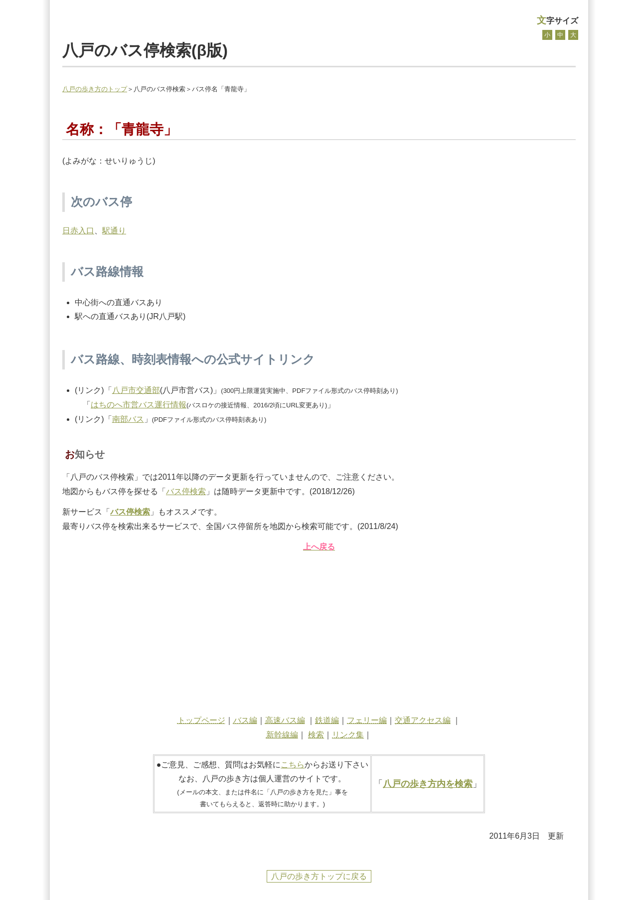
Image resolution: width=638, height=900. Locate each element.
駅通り (114, 230)
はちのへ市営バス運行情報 (138, 404)
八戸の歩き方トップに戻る (319, 876)
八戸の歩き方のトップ (94, 89)
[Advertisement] (319, 630)
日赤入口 (78, 230)
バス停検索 (186, 491)
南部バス (128, 419)
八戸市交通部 (136, 390)
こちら (293, 764)
